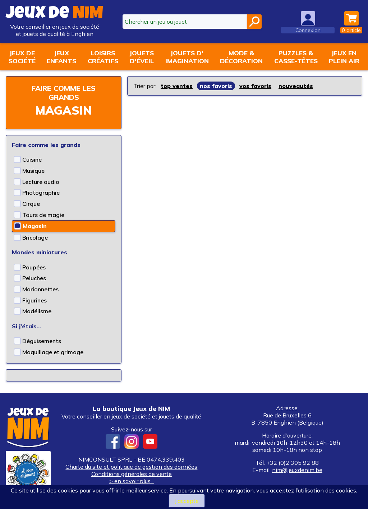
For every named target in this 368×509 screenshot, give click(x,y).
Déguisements (41, 340)
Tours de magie (43, 214)
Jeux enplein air (344, 57)
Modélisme (36, 311)
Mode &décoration (241, 57)
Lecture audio (40, 181)
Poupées (34, 267)
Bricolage (35, 237)
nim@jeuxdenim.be (297, 469)
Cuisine (32, 159)
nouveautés (296, 85)
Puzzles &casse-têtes (296, 57)
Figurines (34, 300)
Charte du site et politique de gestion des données (131, 466)
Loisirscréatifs (103, 57)
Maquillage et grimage (52, 352)
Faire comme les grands (64, 93)
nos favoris (216, 85)
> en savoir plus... (131, 481)
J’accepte (187, 500)
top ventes (177, 85)
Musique (33, 170)
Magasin (35, 226)
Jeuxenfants (61, 57)
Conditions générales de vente (131, 473)
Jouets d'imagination (187, 57)
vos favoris (255, 85)
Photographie (41, 192)
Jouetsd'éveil (141, 57)
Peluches (34, 278)
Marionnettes (40, 289)
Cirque (31, 203)
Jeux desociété (22, 57)
